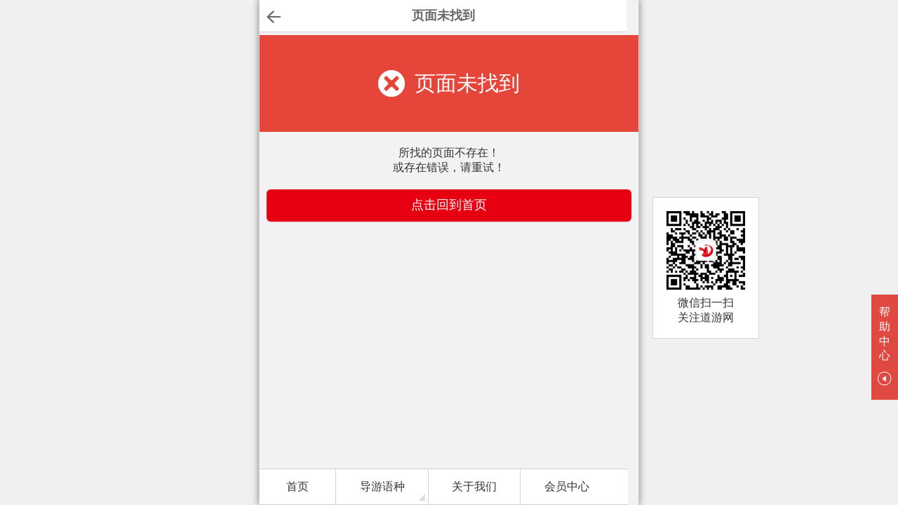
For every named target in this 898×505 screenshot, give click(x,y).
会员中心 (566, 486)
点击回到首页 (449, 205)
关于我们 (474, 486)
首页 (297, 486)
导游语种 (382, 486)
